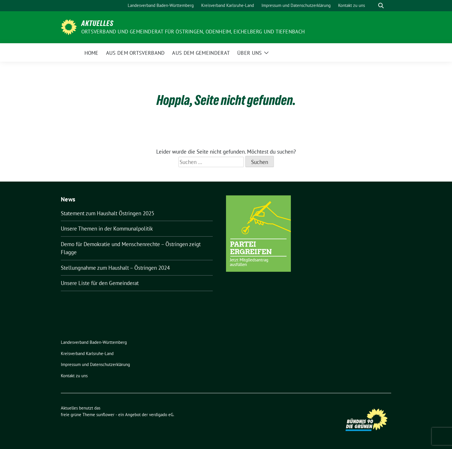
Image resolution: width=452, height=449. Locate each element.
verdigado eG (161, 414)
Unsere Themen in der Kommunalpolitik (107, 228)
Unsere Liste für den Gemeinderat (100, 283)
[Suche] (372, 5)
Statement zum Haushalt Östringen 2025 (107, 213)
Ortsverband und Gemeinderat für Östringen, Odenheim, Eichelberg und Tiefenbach (193, 31)
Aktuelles (97, 23)
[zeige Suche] (381, 5)
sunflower (105, 414)
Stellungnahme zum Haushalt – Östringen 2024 (115, 267)
